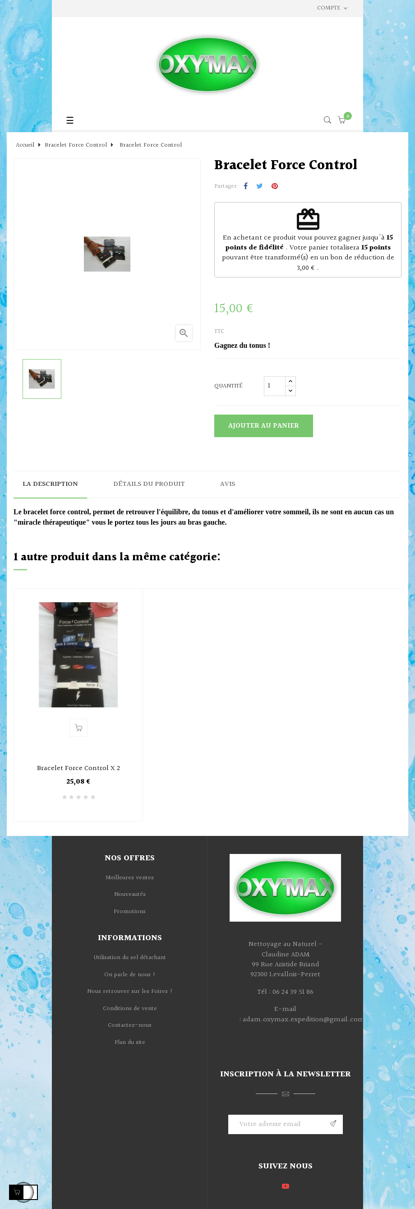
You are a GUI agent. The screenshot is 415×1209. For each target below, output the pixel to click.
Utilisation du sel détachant (129, 958)
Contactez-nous (130, 1025)
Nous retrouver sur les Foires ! (130, 992)
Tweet (259, 186)
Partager (246, 186)
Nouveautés (130, 895)
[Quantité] (275, 386)
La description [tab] (50, 484)
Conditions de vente (130, 1009)
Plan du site (130, 1042)
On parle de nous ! (130, 975)
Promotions (130, 912)
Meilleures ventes (130, 878)
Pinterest (275, 186)
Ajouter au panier (263, 426)
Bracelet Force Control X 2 (78, 769)
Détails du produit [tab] (149, 484)
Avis (227, 484)
